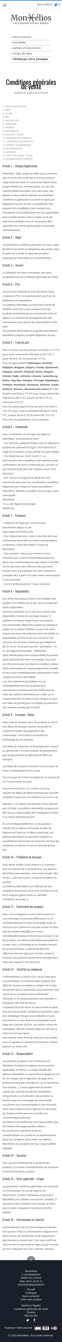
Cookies (31, 1312)
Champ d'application (16, 106)
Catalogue (31, 1292)
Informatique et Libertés (19, 159)
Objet (7, 110)
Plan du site (31, 1315)
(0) (57, 4)
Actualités (19, 42)
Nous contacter (31, 1296)
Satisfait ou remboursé (18, 145)
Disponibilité (12, 131)
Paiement (9, 127)
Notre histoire (22, 37)
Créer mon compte (31, 1299)
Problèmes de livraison (18, 138)
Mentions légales (31, 1305)
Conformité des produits (19, 141)
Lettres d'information (27, 48)
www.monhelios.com (24, 190)
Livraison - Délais (14, 134)
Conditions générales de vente (31, 1308)
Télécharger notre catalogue (30, 59)
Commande (11, 124)
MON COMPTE (44, 4)
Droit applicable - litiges (19, 155)
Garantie (11, 152)
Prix (7, 117)
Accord (9, 113)
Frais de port (12, 120)
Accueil (31, 1289)
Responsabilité (14, 148)
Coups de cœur (23, 53)
